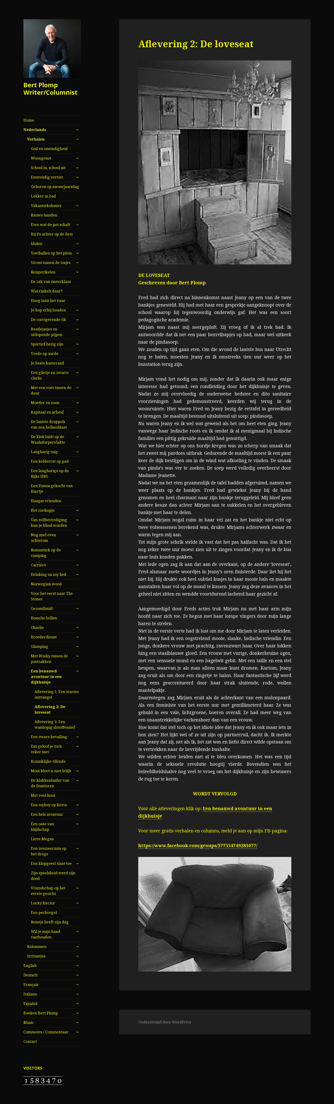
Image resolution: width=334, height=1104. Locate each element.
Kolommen (36, 946)
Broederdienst (44, 637)
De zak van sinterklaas (51, 281)
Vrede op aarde (44, 353)
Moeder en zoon (45, 402)
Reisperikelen (43, 272)
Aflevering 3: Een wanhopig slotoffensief (55, 724)
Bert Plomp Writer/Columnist (50, 89)
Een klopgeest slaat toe (51, 863)
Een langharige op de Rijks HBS (50, 473)
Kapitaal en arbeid (47, 412)
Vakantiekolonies (46, 205)
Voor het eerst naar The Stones (52, 596)
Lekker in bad (43, 196)
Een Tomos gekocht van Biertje (52, 488)
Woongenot (41, 158)
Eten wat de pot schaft (50, 224)
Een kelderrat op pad (50, 461)
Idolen (36, 243)
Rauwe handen (44, 215)
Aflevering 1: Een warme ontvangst (57, 694)
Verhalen (36, 139)
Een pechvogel (44, 912)
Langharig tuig (44, 451)
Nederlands (34, 129)
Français (31, 984)
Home (28, 120)
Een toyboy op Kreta (49, 804)
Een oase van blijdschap (42, 826)
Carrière (38, 565)
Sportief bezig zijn (47, 344)
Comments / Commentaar (45, 1032)
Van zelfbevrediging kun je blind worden (49, 522)
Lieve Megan (42, 838)
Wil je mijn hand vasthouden (45, 934)
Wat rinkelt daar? (46, 291)
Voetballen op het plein (51, 253)
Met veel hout (43, 795)
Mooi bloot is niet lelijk (51, 770)
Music (28, 1022)
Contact (30, 1041)
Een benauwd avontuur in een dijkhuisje (46, 676)
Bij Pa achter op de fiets (52, 234)
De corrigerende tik (48, 319)
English (30, 965)
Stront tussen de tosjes (51, 262)
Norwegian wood (46, 583)
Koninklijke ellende (48, 761)
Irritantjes (36, 956)
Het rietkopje (43, 510)
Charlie (37, 627)
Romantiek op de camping (46, 552)
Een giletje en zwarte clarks (50, 375)
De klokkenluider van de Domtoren (50, 783)
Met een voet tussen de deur (51, 390)
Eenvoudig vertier (47, 177)
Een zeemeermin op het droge (48, 851)
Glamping (39, 646)
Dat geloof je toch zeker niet (46, 749)
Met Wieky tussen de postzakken (49, 658)
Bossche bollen (44, 618)
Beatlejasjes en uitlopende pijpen (46, 331)
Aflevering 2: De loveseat (50, 709)
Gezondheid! (42, 608)
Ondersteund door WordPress (164, 1022)
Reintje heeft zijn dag (50, 922)
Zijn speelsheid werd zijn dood (53, 875)
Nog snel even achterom (43, 537)
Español (30, 1003)
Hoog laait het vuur (48, 300)
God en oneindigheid (49, 148)
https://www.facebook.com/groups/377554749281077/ (197, 846)
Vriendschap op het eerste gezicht (48, 890)
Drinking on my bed (48, 574)
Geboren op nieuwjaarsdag (55, 186)
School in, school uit (48, 167)
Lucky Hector (43, 903)
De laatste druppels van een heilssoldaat (49, 424)
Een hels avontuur (47, 814)
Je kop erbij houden (48, 310)
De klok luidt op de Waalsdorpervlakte (48, 439)
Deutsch (30, 975)
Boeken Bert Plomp (40, 1013)
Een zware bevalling (49, 736)
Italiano (30, 994)
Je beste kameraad (47, 363)
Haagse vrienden (46, 500)
